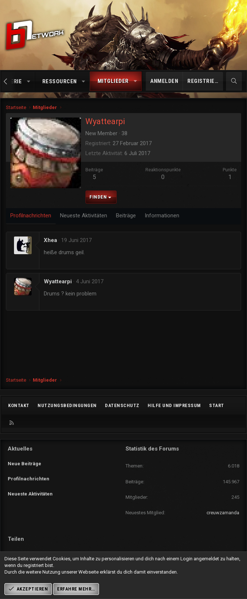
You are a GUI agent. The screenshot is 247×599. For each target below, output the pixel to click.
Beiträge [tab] (126, 215)
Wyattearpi (58, 281)
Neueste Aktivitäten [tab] (83, 215)
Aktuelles (20, 448)
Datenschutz (122, 405)
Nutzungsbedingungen (67, 405)
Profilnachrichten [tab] (30, 215)
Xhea (50, 240)
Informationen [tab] (162, 215)
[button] (28, 81)
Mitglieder (113, 81)
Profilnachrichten (28, 475)
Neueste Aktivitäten (30, 488)
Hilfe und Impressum (174, 405)
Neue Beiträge (24, 461)
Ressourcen (59, 81)
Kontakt (18, 405)
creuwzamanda (223, 512)
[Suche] (234, 81)
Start (216, 405)
